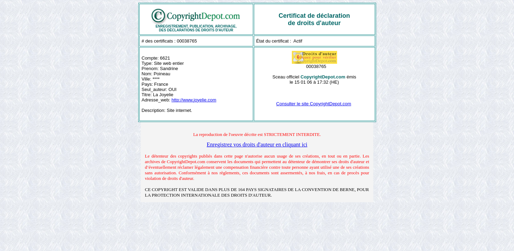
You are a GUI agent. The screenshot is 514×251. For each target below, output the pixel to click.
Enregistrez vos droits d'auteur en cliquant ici (257, 144)
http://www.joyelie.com (194, 99)
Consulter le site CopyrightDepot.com (313, 103)
